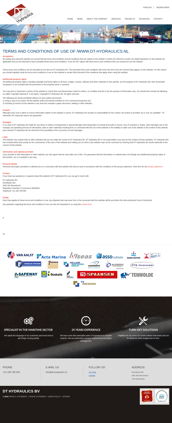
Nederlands (162, 7)
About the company (97, 19)
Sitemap (66, 397)
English (147, 7)
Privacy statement (18, 397)
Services (116, 19)
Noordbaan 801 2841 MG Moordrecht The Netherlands (140, 375)
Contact (158, 19)
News (80, 19)
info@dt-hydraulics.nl (56, 372)
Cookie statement (37, 397)
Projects (130, 19)
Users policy (54, 397)
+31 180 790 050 (11, 372)
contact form (86, 204)
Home (70, 19)
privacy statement (155, 167)
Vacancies (144, 19)
